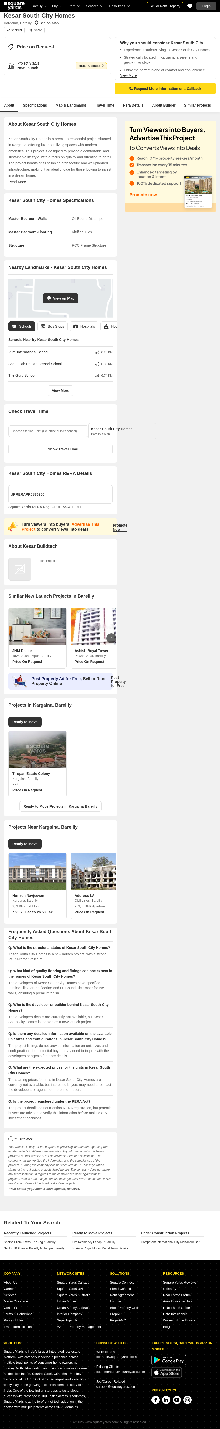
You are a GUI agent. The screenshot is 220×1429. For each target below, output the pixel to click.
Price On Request (27, 662)
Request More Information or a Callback (165, 89)
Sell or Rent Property (165, 6)
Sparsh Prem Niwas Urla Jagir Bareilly (29, 1242)
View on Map (61, 298)
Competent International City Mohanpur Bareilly (173, 1242)
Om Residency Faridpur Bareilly (93, 1242)
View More (128, 75)
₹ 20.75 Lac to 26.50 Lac (32, 912)
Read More (17, 182)
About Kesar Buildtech (33, 546)
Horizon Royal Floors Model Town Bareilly (100, 1248)
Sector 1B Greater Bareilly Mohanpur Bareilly (34, 1248)
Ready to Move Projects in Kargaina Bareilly (60, 806)
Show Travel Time (60, 449)
